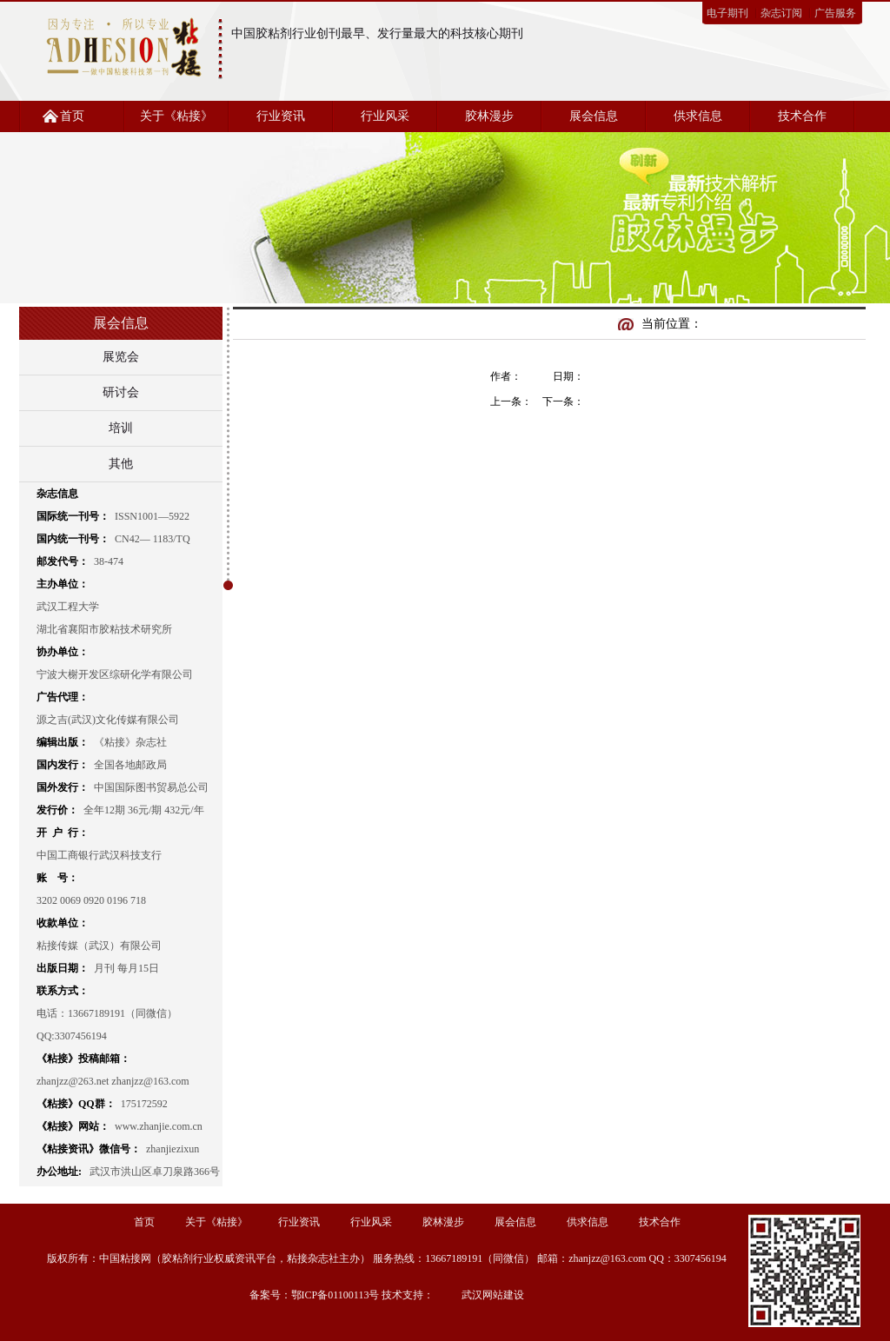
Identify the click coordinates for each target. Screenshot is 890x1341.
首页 (72, 116)
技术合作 (802, 116)
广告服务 (835, 13)
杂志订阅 (781, 13)
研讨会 (121, 392)
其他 (121, 463)
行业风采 (385, 116)
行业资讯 (280, 116)
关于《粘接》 (176, 116)
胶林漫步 (489, 116)
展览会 (121, 356)
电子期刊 (727, 13)
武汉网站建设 (493, 1295)
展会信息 (593, 116)
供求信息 (698, 116)
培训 (121, 428)
